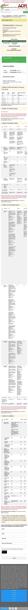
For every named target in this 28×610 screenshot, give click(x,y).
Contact (14, 596)
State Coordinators (14, 594)
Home (2, 9)
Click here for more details (14, 46)
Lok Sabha (7, 9)
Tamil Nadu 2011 (9, 15)
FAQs (14, 600)
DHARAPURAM (22, 15)
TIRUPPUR (15, 15)
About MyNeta (14, 590)
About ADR (14, 592)
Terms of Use (14, 598)
